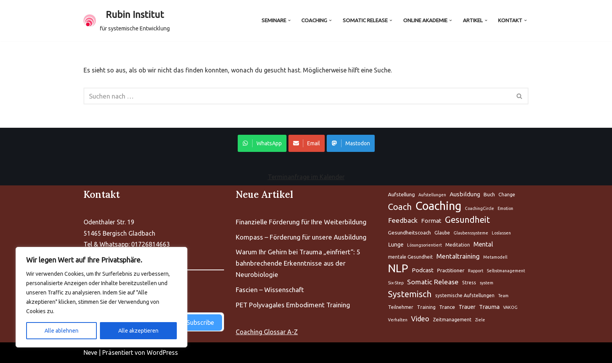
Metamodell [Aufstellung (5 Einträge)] (495, 257)
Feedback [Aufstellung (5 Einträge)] (403, 220)
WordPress (162, 352)
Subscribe (200, 322)
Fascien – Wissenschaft (270, 289)
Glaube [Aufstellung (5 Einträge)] (442, 232)
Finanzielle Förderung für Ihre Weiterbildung (301, 222)
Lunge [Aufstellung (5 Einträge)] (396, 244)
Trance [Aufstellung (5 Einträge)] (447, 307)
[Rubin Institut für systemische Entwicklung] (127, 20)
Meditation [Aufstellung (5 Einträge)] (457, 244)
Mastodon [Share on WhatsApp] (350, 143)
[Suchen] (297, 96)
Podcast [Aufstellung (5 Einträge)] (423, 270)
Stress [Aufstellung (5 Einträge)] (469, 282)
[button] (289, 20)
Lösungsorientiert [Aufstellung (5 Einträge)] (424, 245)
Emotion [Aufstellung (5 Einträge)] (505, 208)
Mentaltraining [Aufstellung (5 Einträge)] (458, 256)
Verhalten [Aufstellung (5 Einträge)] (397, 319)
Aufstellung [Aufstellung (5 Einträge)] (401, 194)
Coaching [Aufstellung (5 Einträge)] (438, 206)
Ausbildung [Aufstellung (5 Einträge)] (465, 194)
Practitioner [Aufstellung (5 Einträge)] (450, 270)
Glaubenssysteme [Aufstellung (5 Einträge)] (471, 233)
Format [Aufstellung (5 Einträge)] (431, 220)
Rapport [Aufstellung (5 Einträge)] (475, 270)
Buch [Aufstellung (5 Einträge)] (489, 194)
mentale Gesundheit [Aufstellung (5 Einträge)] (410, 256)
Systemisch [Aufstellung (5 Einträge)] (410, 294)
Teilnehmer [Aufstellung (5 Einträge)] (400, 307)
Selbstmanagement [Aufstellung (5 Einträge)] (506, 270)
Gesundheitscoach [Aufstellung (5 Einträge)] (409, 232)
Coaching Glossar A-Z (267, 331)
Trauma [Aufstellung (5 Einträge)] (489, 306)
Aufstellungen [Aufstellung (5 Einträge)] (432, 194)
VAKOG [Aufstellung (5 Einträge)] (510, 307)
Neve (90, 352)
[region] (101, 297)
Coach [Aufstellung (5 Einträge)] (400, 206)
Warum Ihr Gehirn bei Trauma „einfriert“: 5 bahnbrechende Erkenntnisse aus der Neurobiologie (298, 263)
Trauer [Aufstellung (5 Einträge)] (467, 306)
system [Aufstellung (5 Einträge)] (486, 282)
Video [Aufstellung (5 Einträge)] (420, 318)
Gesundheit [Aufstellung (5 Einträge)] (467, 219)
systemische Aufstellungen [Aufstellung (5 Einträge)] (465, 295)
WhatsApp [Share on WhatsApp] (262, 143)
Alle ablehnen (61, 331)
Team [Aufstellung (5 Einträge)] (503, 295)
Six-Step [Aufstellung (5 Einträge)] (396, 282)
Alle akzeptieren (138, 331)
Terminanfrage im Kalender (306, 176)
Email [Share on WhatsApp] (306, 143)
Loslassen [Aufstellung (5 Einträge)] (501, 233)
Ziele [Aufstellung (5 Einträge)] (480, 319)
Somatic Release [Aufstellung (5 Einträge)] (433, 281)
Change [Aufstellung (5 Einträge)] (506, 194)
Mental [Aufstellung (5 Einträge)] (483, 244)
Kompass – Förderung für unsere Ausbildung (301, 237)
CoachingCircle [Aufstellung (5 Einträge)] (479, 208)
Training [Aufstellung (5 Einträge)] (426, 307)
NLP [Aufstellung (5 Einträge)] (398, 268)
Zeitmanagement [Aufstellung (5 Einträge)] (452, 319)
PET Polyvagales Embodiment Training (293, 304)
